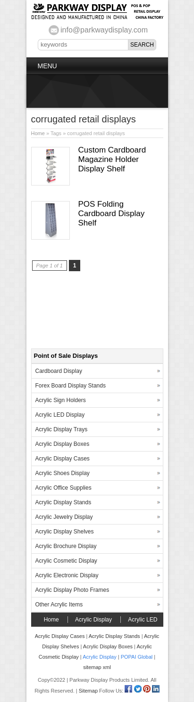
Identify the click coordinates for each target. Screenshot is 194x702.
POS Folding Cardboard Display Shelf (111, 213)
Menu (47, 66)
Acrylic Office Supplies (63, 487)
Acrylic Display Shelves (64, 531)
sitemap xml (97, 667)
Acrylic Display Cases (62, 458)
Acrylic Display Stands (63, 502)
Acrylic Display (93, 619)
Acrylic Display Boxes (62, 444)
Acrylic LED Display (60, 415)
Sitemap (88, 691)
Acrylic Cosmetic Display (66, 560)
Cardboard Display (58, 371)
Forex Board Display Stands (70, 385)
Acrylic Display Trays (61, 429)
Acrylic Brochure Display (66, 546)
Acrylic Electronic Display (67, 575)
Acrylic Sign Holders (60, 400)
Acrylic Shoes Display (62, 473)
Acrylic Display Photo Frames (72, 590)
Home (38, 133)
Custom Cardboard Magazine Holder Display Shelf (112, 159)
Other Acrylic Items (59, 604)
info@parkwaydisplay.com (104, 30)
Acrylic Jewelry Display (64, 517)
